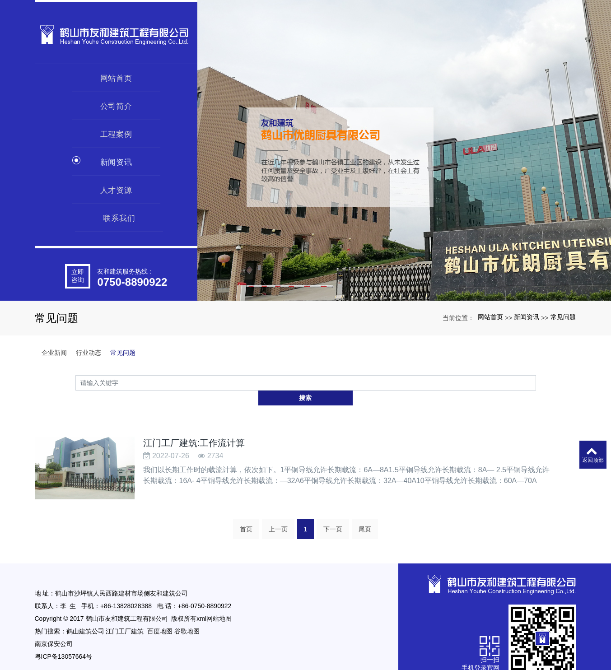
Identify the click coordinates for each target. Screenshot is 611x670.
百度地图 (160, 615)
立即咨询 (77, 271)
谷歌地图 (187, 615)
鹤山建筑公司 (85, 615)
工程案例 (116, 131)
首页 (246, 513)
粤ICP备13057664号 (64, 640)
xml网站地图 (214, 602)
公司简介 (116, 103)
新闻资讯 (116, 159)
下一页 (332, 513)
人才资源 (116, 187)
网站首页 (116, 75)
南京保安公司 (54, 628)
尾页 (365, 513)
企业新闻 (54, 352)
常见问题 (563, 317)
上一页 (278, 513)
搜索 (536, 382)
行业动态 (88, 352)
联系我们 (119, 215)
